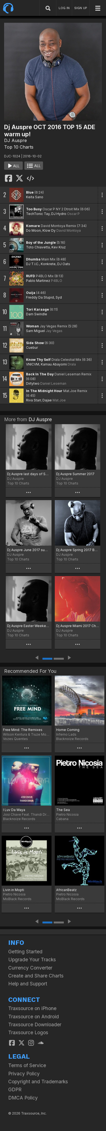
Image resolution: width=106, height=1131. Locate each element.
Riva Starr (33, 400)
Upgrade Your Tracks (32, 959)
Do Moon (33, 230)
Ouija (30, 293)
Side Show (35, 343)
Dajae (47, 400)
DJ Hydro (58, 214)
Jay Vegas (54, 331)
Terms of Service (27, 1065)
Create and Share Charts (36, 976)
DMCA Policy (23, 1098)
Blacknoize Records (72, 739)
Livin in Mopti (13, 890)
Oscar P (73, 214)
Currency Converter (30, 968)
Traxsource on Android (33, 1016)
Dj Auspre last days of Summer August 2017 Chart (28, 474)
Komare (33, 226)
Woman (32, 326)
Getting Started (25, 951)
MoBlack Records (17, 899)
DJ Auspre (15, 140)
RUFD (30, 276)
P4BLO (56, 281)
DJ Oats (63, 264)
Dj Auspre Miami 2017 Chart (77, 626)
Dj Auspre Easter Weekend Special (28, 626)
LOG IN (64, 8)
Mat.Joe (59, 400)
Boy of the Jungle (41, 242)
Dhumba (33, 259)
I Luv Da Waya (14, 810)
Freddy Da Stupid (40, 297)
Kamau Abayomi (54, 364)
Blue (30, 192)
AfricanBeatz (66, 890)
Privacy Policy (24, 1073)
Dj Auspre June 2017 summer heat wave (28, 550)
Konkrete (48, 264)
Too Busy (34, 209)
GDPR (15, 1089)
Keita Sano (34, 197)
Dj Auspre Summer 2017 (75, 474)
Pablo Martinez (38, 281)
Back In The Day (40, 374)
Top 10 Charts (18, 147)
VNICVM (32, 364)
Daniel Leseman (53, 383)
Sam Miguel (35, 331)
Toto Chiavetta (38, 247)
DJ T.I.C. (32, 264)
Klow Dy (49, 230)
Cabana (62, 819)
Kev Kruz (58, 247)
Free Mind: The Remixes (22, 730)
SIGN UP (80, 8)
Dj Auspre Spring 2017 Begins (77, 550)
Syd (59, 297)
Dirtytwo (32, 383)
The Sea (63, 810)
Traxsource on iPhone (32, 1008)
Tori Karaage (37, 309)
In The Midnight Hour (44, 391)
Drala (72, 364)
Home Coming (67, 730)
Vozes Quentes (15, 739)
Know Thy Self (38, 360)
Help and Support (27, 984)
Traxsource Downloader (34, 1024)
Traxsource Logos (28, 1032)
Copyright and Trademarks (38, 1081)
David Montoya (68, 230)
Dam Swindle (36, 314)
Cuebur (32, 347)
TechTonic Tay (38, 214)
